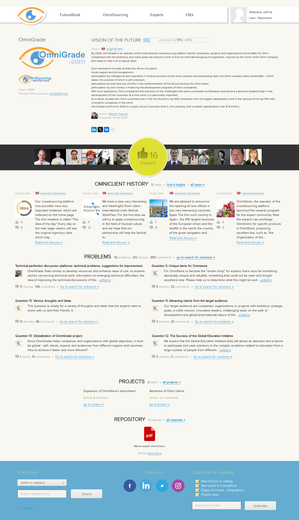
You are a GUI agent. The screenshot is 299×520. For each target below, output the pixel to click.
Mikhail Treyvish (118, 113)
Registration (265, 17)
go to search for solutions (194, 257)
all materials (174, 420)
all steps (196, 185)
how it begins (176, 185)
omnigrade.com (58, 93)
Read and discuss (47, 242)
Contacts (25, 508)
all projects (170, 382)
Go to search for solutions (78, 287)
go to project (92, 404)
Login (252, 17)
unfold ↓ (105, 280)
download (153, 453)
